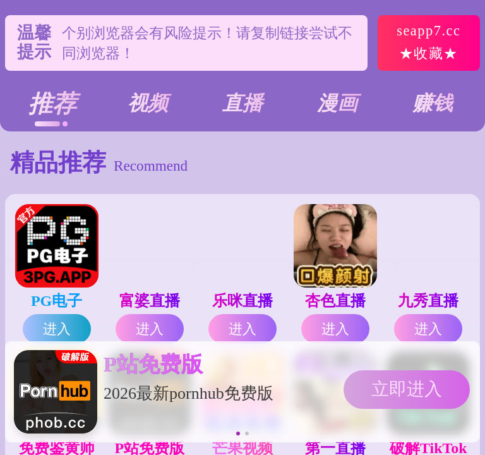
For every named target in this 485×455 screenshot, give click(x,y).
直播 (242, 103)
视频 (148, 103)
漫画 (337, 103)
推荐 (52, 103)
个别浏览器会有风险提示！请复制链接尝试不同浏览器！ (207, 53)
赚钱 (432, 103)
